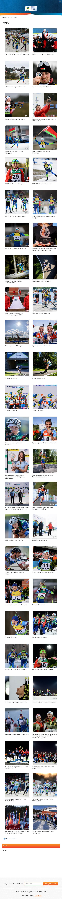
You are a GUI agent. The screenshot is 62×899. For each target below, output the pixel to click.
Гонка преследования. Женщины (43, 572)
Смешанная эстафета (39, 637)
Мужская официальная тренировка (17, 734)
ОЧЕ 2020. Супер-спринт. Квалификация (13, 281)
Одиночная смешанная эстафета (16, 669)
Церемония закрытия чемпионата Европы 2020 (44, 120)
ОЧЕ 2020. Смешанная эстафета (15, 216)
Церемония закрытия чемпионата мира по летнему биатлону (44, 249)
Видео (5, 850)
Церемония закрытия (39, 540)
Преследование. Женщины (41, 281)
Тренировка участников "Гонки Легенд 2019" (43, 832)
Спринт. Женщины (11, 378)
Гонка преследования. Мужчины (16, 605)
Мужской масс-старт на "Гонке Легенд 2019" (15, 800)
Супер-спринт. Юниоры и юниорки (44, 443)
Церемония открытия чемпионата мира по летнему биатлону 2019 (17, 508)
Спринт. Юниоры (38, 410)
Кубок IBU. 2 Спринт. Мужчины (42, 54)
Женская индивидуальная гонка (43, 669)
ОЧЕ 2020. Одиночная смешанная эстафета (43, 217)
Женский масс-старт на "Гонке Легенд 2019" (42, 800)
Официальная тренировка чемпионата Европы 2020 (14, 314)
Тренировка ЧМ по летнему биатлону (14, 573)
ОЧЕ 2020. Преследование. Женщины (14, 152)
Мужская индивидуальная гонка (16, 702)
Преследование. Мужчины (41, 313)
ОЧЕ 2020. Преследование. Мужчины (41, 152)
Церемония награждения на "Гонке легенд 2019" (17, 767)
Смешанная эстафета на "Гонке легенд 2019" (43, 767)
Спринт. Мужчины (38, 378)
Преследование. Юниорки (14, 346)
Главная (4, 17)
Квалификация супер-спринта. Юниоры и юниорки (42, 508)
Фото (5, 845)
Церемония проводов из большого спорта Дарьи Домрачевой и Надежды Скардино (44, 735)
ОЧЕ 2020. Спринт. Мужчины (42, 184)
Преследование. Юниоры (41, 346)
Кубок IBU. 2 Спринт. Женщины (15, 87)
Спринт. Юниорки (11, 410)
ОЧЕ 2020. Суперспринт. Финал (15, 249)
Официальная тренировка (14, 540)
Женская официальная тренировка (44, 702)
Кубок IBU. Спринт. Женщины (15, 119)
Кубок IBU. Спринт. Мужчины (42, 87)
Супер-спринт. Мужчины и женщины (14, 443)
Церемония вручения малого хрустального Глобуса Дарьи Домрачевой (15, 476)
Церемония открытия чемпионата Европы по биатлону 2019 (17, 832)
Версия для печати (11, 838)
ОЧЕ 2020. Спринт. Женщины (15, 184)
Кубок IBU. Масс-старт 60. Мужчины (17, 54)
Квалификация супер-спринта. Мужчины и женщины (42, 476)
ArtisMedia (38, 896)
